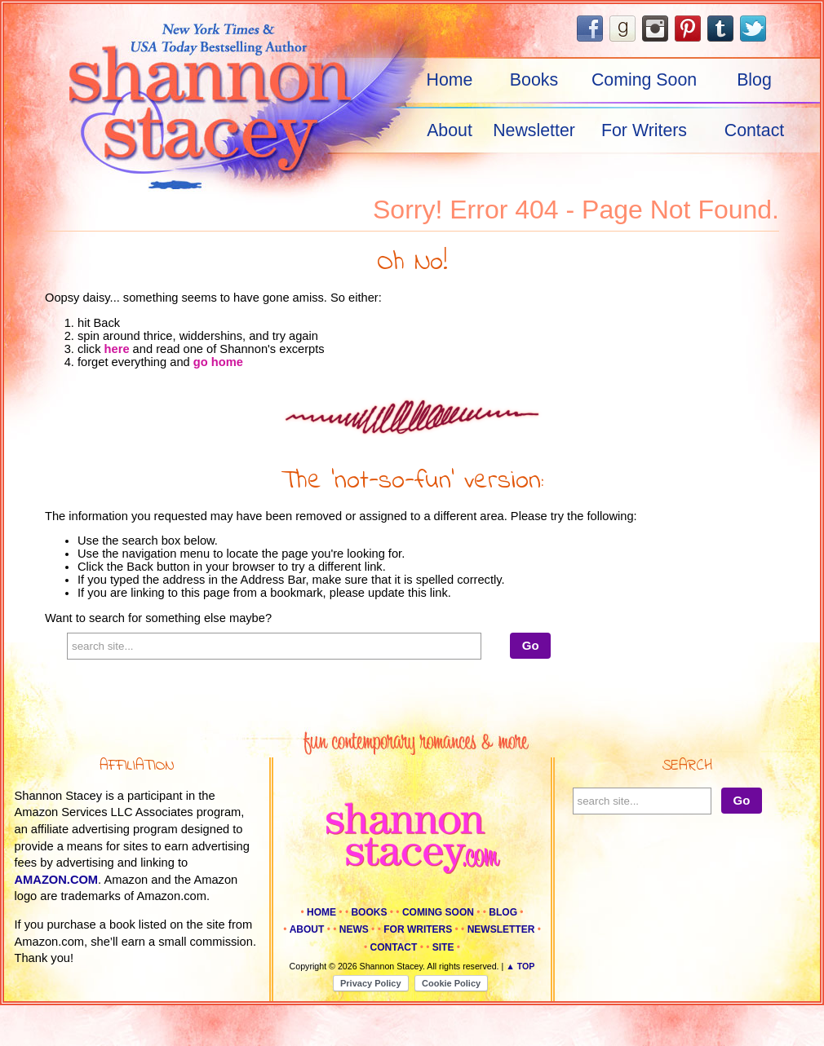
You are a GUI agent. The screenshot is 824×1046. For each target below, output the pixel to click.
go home (218, 362)
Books (534, 80)
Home (450, 80)
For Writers (644, 130)
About (449, 130)
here (117, 348)
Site (443, 947)
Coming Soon (644, 80)
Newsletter (534, 130)
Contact (754, 130)
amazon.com (57, 879)
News (354, 929)
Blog (754, 80)
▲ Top (520, 966)
